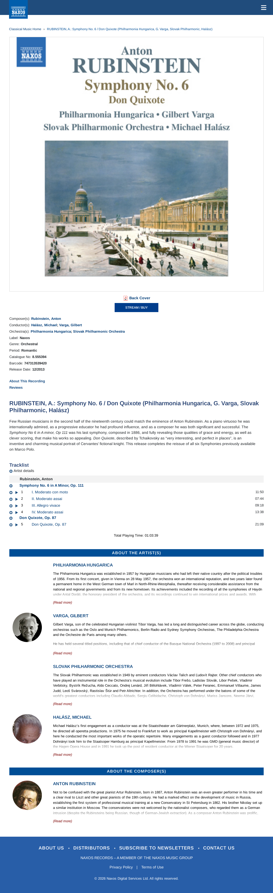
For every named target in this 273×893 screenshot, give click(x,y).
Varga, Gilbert (70, 325)
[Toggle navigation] (262, 7)
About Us (52, 848)
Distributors (92, 848)
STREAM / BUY (136, 307)
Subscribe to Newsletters (157, 848)
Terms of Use (152, 867)
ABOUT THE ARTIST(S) (136, 552)
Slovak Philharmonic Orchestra (99, 331)
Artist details (24, 471)
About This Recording (27, 381)
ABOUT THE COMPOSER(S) (136, 771)
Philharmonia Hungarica (51, 331)
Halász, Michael (44, 325)
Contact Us (219, 848)
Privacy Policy (121, 867)
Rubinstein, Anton (46, 319)
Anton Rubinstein (74, 783)
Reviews (16, 387)
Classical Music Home (25, 29)
